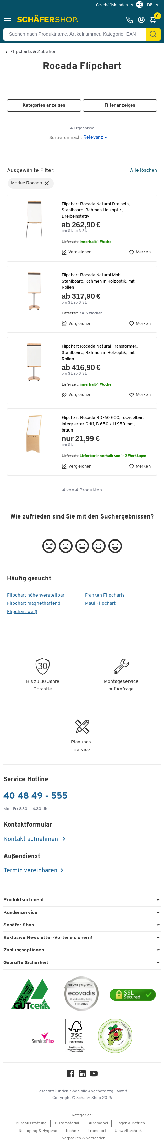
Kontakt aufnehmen (31, 839)
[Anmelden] (143, 20)
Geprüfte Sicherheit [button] (25, 962)
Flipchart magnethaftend (34, 603)
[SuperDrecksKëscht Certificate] (115, 1037)
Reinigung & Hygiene (38, 1131)
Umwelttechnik (128, 1131)
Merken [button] (140, 252)
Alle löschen (143, 170)
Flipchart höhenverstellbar (35, 595)
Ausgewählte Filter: (31, 170)
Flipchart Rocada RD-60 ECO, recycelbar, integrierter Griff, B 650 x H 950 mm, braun (103, 424)
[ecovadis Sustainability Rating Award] (81, 994)
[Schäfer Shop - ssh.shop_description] (48, 19)
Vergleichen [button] (76, 252)
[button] (7, 20)
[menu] (115, 5)
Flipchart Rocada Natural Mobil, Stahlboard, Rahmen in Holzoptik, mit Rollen (98, 281)
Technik (72, 1131)
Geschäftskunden (112, 5)
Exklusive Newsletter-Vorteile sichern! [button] (47, 937)
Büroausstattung (31, 1123)
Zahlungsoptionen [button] (23, 950)
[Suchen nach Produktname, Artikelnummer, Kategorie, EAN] (77, 34)
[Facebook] (70, 1075)
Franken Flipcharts (105, 595)
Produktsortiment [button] (23, 900)
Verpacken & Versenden (84, 1138)
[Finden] (153, 34)
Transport (97, 1131)
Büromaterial (67, 1123)
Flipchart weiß (22, 611)
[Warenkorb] (155, 20)
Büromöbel (97, 1123)
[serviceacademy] (43, 1037)
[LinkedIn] (82, 1075)
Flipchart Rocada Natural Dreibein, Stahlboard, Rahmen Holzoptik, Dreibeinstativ (96, 210)
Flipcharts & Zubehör (33, 52)
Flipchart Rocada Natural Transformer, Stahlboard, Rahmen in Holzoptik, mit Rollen (100, 352)
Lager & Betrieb (130, 1123)
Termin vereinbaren (30, 870)
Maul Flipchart (100, 603)
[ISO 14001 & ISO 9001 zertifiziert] (30, 994)
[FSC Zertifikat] (76, 1037)
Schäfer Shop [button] (18, 925)
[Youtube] (94, 1075)
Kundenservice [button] (20, 912)
